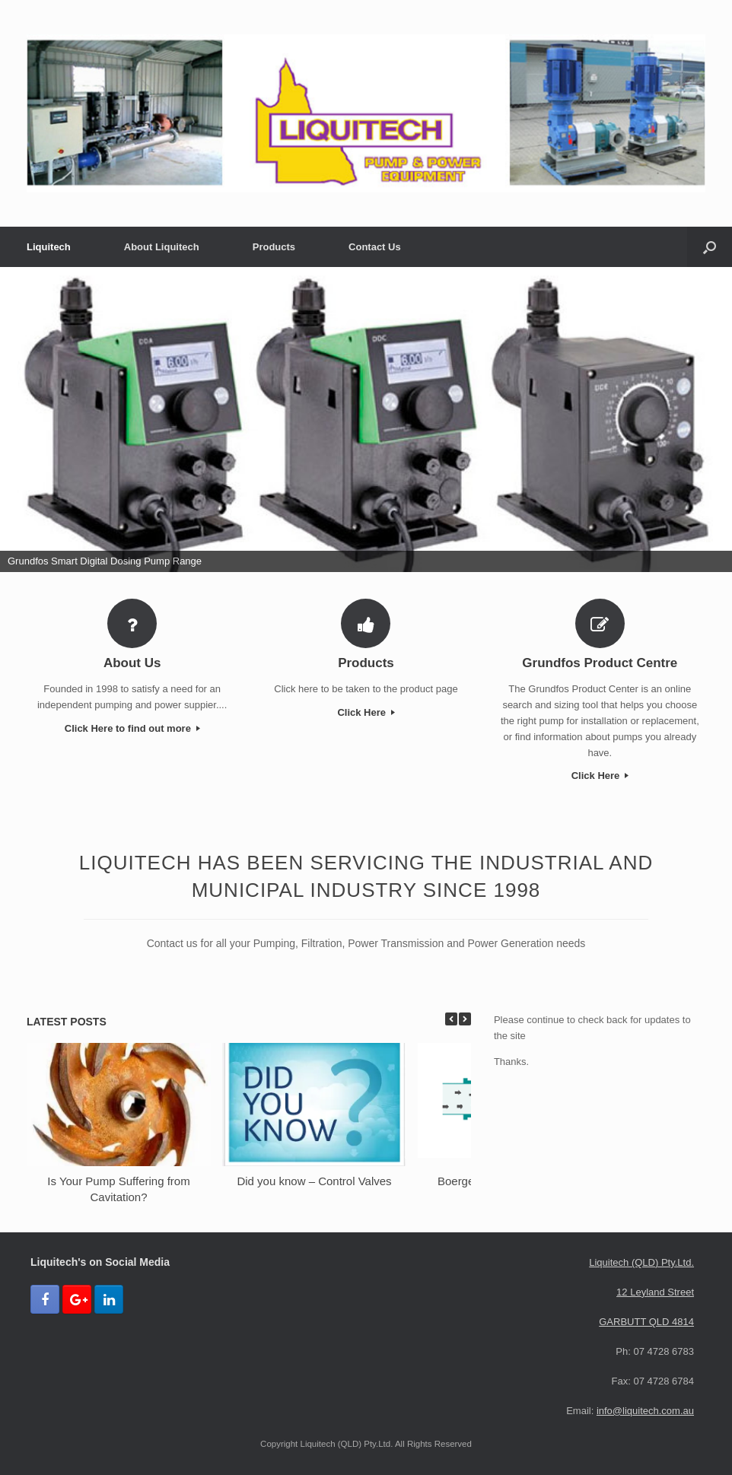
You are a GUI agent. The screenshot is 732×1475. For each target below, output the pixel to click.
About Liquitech (161, 247)
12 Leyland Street (655, 1292)
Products (274, 247)
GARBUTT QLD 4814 (646, 1321)
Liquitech (49, 247)
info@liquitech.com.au (645, 1410)
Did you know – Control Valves (314, 1181)
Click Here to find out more (132, 728)
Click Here (365, 712)
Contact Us (374, 247)
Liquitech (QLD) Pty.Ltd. (641, 1262)
